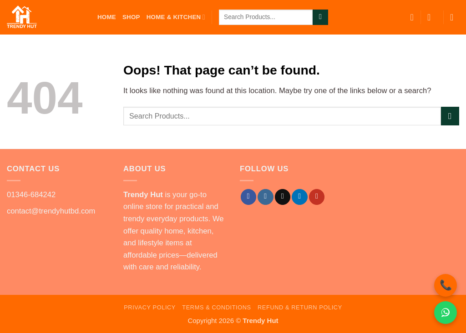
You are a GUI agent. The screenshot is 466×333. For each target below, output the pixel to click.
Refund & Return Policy (300, 307)
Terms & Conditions (216, 307)
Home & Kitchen (176, 17)
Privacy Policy (150, 307)
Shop (131, 17)
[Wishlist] (412, 17)
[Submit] (320, 17)
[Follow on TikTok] (282, 197)
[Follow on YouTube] (316, 197)
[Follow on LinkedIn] (299, 197)
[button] (431, 17)
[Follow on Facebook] (248, 197)
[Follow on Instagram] (265, 197)
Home (106, 17)
